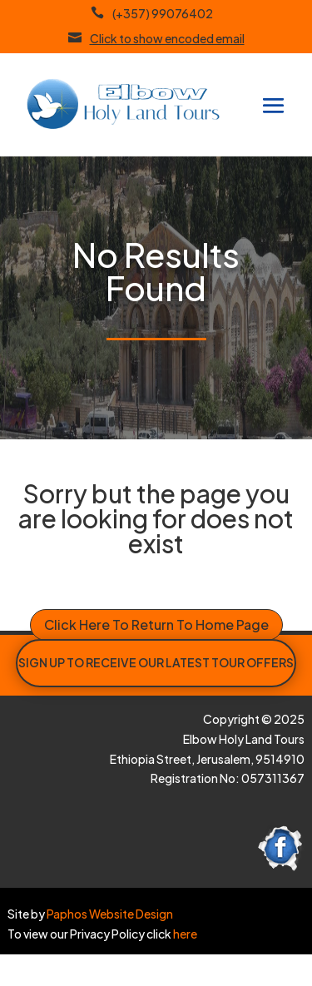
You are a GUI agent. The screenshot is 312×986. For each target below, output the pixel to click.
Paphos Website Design (110, 913)
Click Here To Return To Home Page (156, 624)
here (184, 933)
